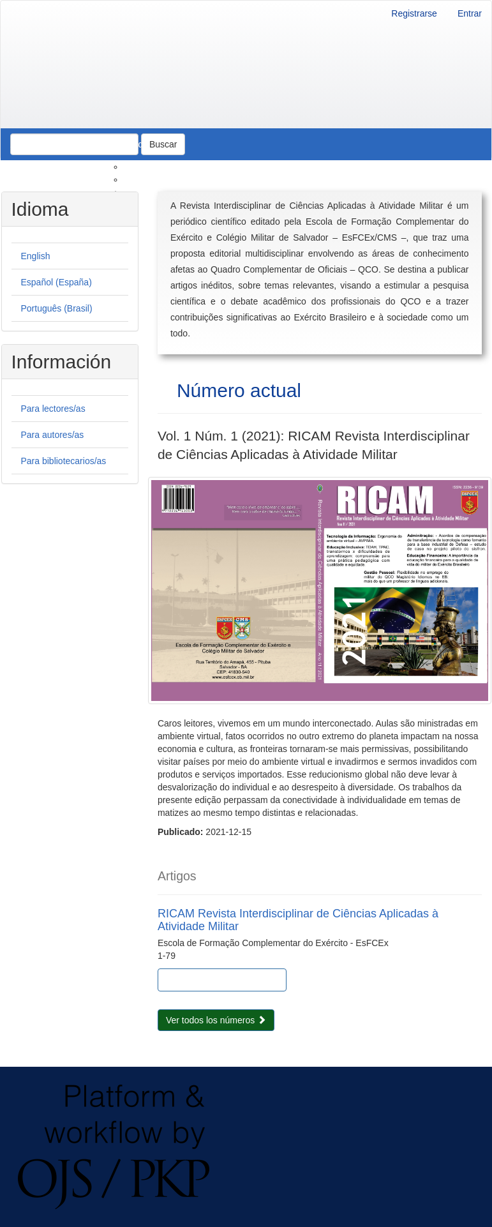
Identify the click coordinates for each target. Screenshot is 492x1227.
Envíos (137, 179)
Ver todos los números (216, 1020)
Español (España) (56, 282)
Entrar (470, 13)
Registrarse (414, 13)
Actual (23, 144)
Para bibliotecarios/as (64, 461)
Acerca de (128, 144)
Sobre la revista (155, 167)
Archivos (71, 144)
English (35, 256)
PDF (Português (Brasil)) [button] (232, 980)
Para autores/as (52, 435)
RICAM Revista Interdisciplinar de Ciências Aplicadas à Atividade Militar (298, 920)
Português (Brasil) (57, 308)
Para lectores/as (53, 408)
